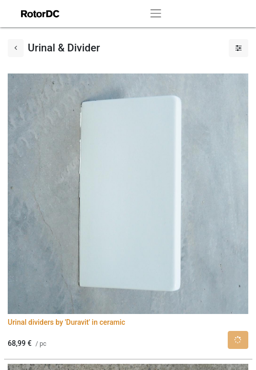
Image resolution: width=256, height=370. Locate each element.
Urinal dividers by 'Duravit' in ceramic (66, 322)
